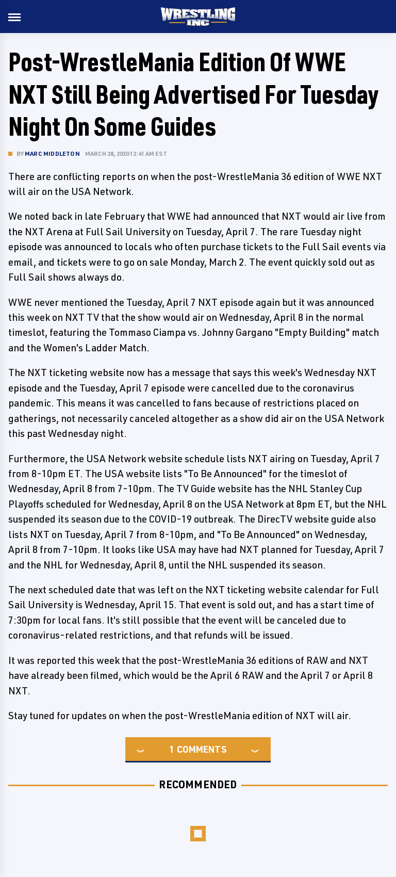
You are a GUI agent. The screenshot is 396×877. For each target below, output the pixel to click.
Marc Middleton (52, 153)
